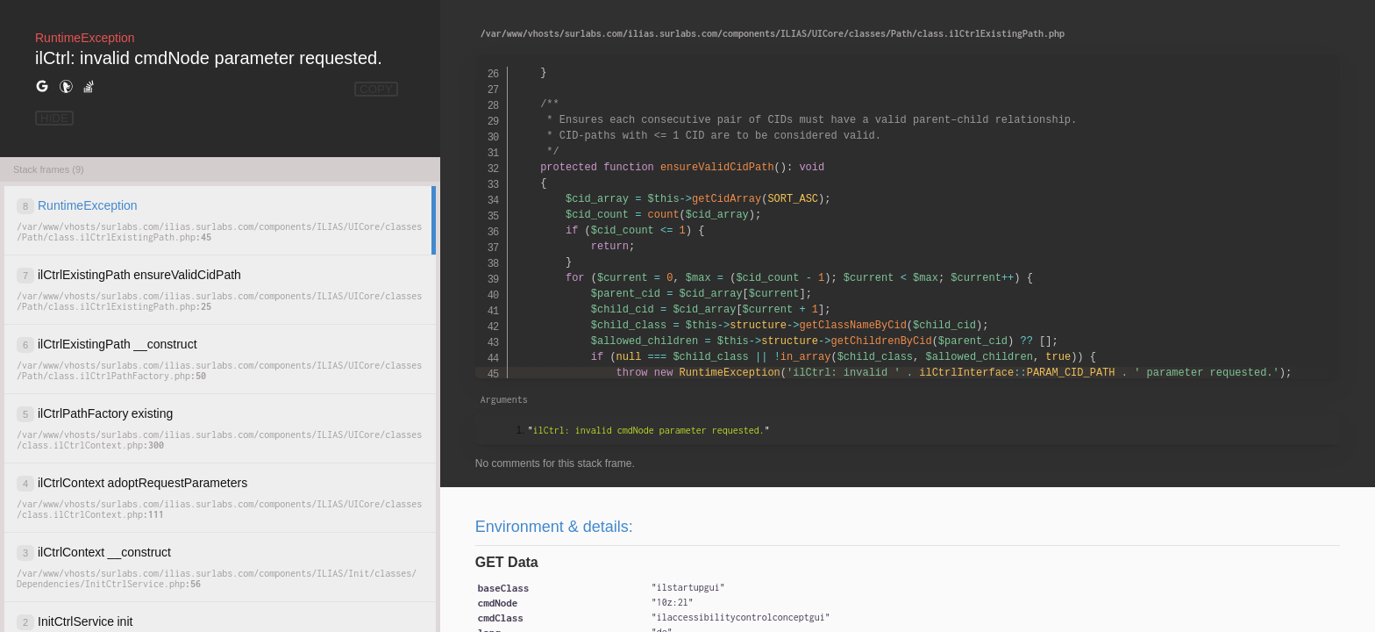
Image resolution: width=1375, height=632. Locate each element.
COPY (376, 89)
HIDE (54, 118)
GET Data (506, 562)
